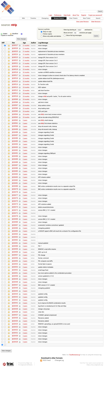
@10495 (15, 154)
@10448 (15, 314)
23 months (26, 90)
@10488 (15, 178)
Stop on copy (46, 32)
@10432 (15, 369)
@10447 (15, 317)
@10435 (15, 358)
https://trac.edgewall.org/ (95, 405)
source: (5, 25)
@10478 (15, 212)
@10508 (15, 110)
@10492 (15, 165)
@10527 (15, 46)
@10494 (15, 158)
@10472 (15, 233)
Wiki (23, 18)
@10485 (15, 188)
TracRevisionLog (74, 395)
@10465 (15, 256)
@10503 (15, 127)
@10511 (15, 100)
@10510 (15, 103)
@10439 (15, 345)
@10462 (15, 266)
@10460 (15, 273)
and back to (92, 30)
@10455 (15, 290)
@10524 (15, 56)
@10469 (15, 243)
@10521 (15, 66)
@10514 (15, 90)
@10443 (15, 331)
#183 (44, 103)
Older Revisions (95, 21)
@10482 (15, 199)
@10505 (15, 120)
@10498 (15, 144)
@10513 (15, 93)
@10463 (15, 263)
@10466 (15, 253)
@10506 (15, 117)
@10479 (15, 209)
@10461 (15, 270)
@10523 (15, 59)
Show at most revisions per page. (78, 33)
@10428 (15, 382)
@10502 (15, 131)
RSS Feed (47, 401)
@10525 (15, 52)
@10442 (15, 334)
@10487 (15, 182)
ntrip (14, 25)
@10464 (15, 260)
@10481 (15, 202)
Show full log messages (73, 35)
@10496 (15, 151)
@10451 (15, 304)
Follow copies (46, 34)
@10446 (15, 321)
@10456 (15, 287)
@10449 (15, 311)
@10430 (15, 375)
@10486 (15, 185)
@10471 (15, 236)
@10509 (15, 107)
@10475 (15, 222)
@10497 (15, 148)
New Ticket (86, 18)
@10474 (15, 226)
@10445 (15, 324)
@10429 (15, 379)
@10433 (15, 365)
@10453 (15, 297)
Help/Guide (67, 15)
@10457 (15, 283)
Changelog (45, 18)
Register (83, 15)
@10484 (15, 192)
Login (50, 15)
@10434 (15, 362)
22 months (26, 73)
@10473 (15, 229)
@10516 (15, 83)
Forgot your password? (95, 15)
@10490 (15, 171)
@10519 (15, 73)
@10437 (15, 352)
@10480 (15, 205)
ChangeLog (59, 401)
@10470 (15, 239)
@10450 (15, 307)
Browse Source (59, 18)
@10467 (15, 250)
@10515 (15, 86)
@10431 (15, 372)
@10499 (15, 141)
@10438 (15, 348)
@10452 (15, 300)
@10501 (15, 134)
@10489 (15, 175)
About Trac (76, 15)
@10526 (15, 49)
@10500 (15, 137)
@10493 (15, 161)
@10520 (15, 69)
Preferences (57, 15)
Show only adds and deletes (51, 36)
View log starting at (74, 30)
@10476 (15, 219)
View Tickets (73, 18)
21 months (26, 45)
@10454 (15, 294)
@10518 (15, 76)
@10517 (15, 80)
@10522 (15, 63)
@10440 (15, 341)
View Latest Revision (82, 21)
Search (98, 18)
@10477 (15, 216)
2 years (25, 130)
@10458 (15, 280)
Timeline (33, 18)
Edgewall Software (26, 405)
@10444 (15, 328)
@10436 (15, 355)
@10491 (15, 168)
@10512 (15, 97)
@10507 (15, 114)
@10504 (15, 124)
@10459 (15, 277)
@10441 (15, 338)
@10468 (15, 246)
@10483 (15, 195)
